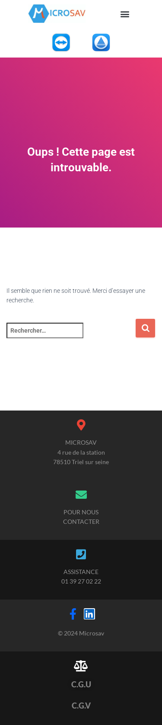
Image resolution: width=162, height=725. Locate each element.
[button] (125, 13)
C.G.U (81, 684)
